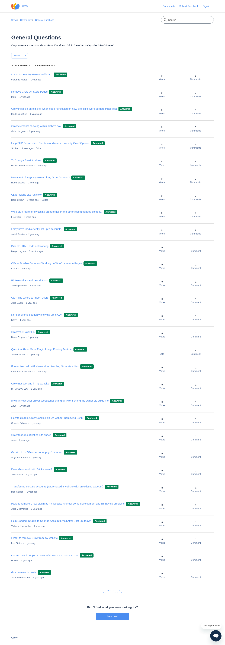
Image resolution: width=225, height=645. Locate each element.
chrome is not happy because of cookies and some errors (44, 555)
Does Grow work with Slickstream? (31, 469)
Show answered (20, 65)
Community (169, 6)
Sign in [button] (206, 6)
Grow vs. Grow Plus (23, 331)
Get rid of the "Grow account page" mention (36, 452)
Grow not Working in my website (30, 383)
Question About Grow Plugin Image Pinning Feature (41, 349)
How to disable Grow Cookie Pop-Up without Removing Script (47, 417)
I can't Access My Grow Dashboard (32, 74)
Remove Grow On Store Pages (29, 91)
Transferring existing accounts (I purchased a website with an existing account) (57, 486)
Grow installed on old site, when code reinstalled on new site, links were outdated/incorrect (64, 108)
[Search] (187, 19)
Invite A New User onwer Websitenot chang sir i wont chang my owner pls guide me (60, 400)
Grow (14, 20)
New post (112, 616)
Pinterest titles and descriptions (29, 280)
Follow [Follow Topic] (17, 55)
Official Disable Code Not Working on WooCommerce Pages (46, 263)
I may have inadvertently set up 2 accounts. (36, 228)
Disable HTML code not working (30, 246)
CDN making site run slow (26, 194)
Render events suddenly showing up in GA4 (37, 314)
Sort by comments (45, 65)
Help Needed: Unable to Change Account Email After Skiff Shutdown (51, 520)
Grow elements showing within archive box (36, 125)
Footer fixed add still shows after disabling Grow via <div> (45, 366)
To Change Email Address (26, 160)
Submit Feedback (188, 6)
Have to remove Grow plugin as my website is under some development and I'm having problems (68, 503)
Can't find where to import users (29, 297)
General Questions (44, 20)
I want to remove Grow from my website (34, 537)
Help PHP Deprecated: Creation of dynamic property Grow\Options (50, 143)
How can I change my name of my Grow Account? (40, 177)
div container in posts (23, 572)
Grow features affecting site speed (31, 434)
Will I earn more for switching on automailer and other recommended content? (56, 211)
